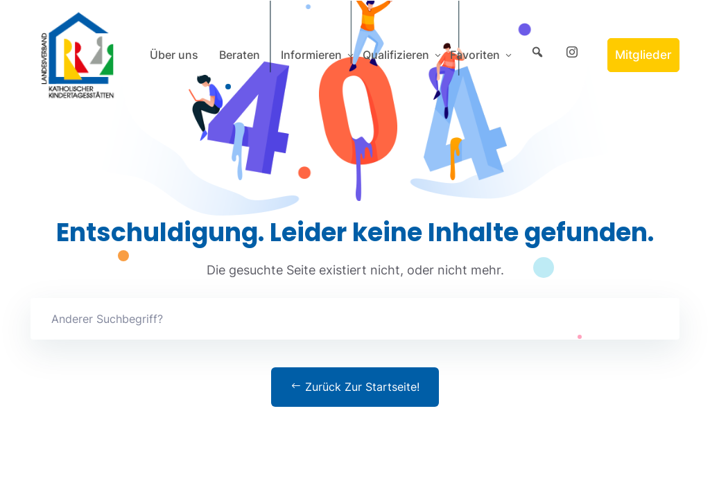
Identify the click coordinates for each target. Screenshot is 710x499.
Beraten (239, 55)
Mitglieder (643, 55)
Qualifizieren (396, 55)
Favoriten (475, 55)
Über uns (174, 55)
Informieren (311, 55)
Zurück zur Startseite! (355, 387)
